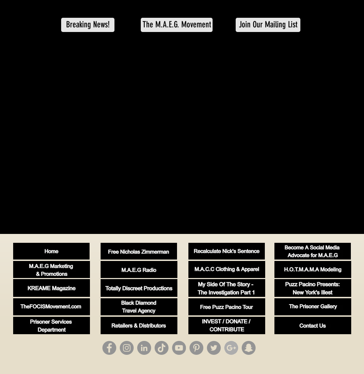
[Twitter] (214, 348)
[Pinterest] (196, 348)
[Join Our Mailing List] (268, 25)
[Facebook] (109, 348)
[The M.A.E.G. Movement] (177, 25)
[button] (87, 25)
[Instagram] (127, 348)
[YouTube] (179, 348)
